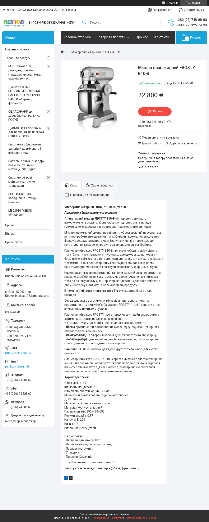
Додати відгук (194, 10)
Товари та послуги (111, 37)
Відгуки (10, 233)
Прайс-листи (14, 242)
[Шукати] (84, 22)
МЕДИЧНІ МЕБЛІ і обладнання (20, 212)
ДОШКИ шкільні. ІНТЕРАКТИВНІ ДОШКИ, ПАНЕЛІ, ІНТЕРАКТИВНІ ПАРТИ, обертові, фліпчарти (24, 95)
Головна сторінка (77, 37)
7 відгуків (172, 2)
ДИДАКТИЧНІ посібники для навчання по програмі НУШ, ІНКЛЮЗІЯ (26, 132)
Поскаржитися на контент (107, 518)
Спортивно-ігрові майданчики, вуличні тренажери (22, 181)
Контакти (161, 37)
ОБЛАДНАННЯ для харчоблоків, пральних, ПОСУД (24, 115)
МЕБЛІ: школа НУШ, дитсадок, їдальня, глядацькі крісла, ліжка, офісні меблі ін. (24, 72)
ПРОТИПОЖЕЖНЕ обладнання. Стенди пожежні (22, 198)
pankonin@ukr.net (17, 366)
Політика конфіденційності (141, 518)
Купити (158, 111)
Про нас (142, 37)
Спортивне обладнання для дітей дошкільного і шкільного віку (24, 148)
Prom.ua (124, 514)
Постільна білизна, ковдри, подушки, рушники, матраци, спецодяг (26, 165)
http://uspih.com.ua (18, 353)
